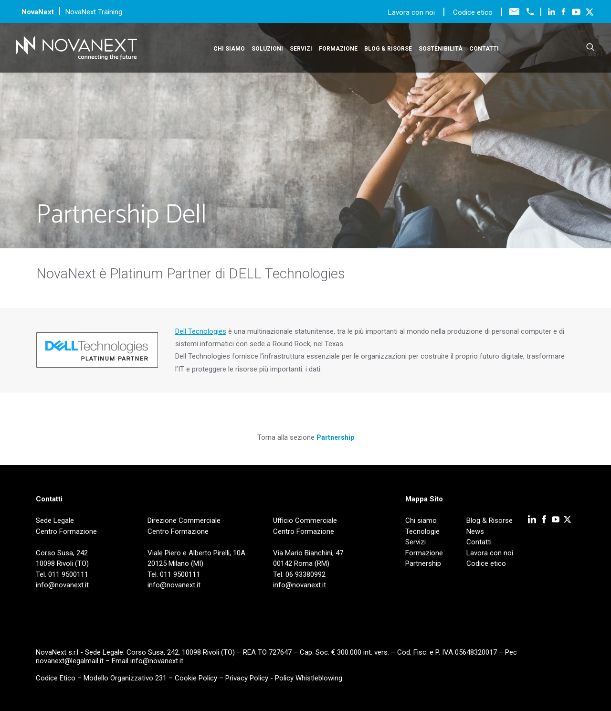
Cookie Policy (196, 678)
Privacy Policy (246, 678)
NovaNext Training (93, 12)
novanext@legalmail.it (70, 661)
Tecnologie (422, 531)
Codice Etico (55, 678)
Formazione (338, 48)
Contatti (484, 48)
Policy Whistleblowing (308, 678)
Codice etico (473, 12)
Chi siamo (229, 48)
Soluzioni (267, 48)
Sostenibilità (441, 48)
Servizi (301, 48)
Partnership (335, 437)
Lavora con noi (412, 12)
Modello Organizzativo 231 (125, 678)
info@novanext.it (156, 661)
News (475, 531)
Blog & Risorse (388, 48)
